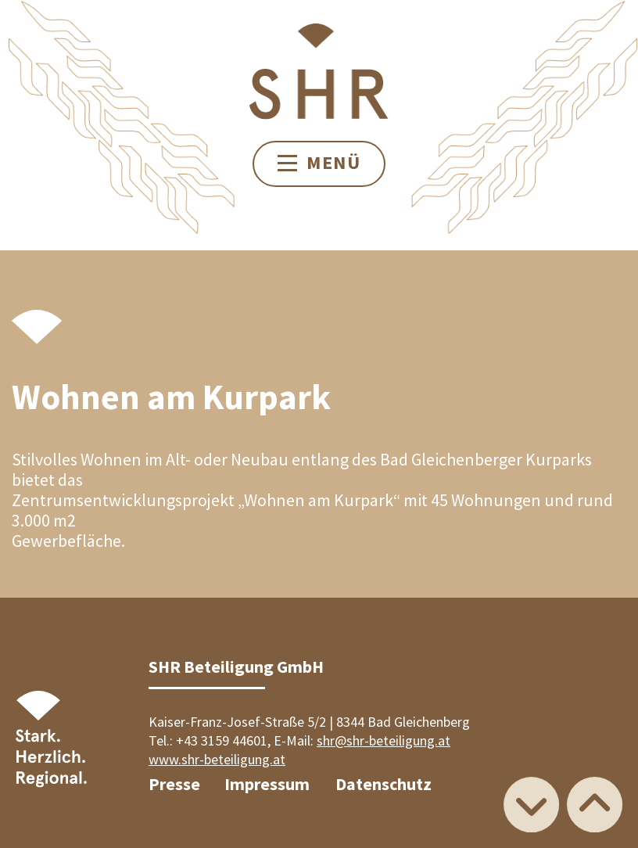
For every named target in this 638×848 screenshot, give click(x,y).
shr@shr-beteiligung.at (383, 740)
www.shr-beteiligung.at (217, 759)
